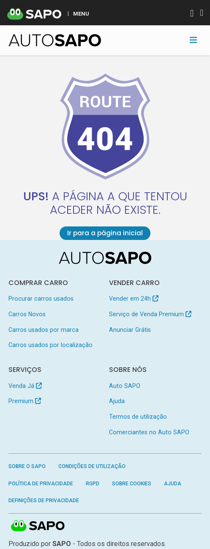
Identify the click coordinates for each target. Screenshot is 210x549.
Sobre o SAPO (27, 466)
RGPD (92, 484)
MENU (81, 13)
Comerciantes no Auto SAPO (149, 432)
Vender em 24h (133, 298)
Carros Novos (27, 314)
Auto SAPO (124, 385)
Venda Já (25, 385)
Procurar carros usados (41, 298)
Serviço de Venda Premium (150, 314)
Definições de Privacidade (43, 500)
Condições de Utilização (91, 466)
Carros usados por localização (50, 345)
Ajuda (117, 401)
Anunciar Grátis (130, 329)
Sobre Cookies (131, 484)
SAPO (38, 526)
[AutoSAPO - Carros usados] (54, 40)
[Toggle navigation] (193, 40)
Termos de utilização (138, 416)
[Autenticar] (192, 14)
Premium (24, 401)
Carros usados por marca (43, 329)
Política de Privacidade (40, 484)
